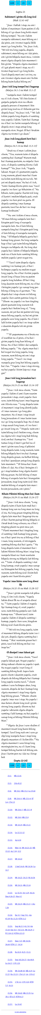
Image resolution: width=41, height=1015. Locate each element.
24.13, (25, 877)
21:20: (10, 885)
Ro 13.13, (14, 974)
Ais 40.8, (30, 959)
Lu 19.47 (18, 1004)
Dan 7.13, (19, 940)
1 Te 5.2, (18, 981)
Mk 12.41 (17, 775)
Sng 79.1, (25, 915)
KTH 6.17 (19, 996)
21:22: (10, 892)
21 (23, 3)
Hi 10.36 (31, 877)
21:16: (10, 847)
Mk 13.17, (27, 903)
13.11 (28, 952)
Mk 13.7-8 (28, 809)
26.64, (7, 944)
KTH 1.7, (14, 944)
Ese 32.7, (14, 929)
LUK (12, 3)
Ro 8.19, (18, 952)
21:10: (10, 809)
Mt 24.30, (27, 940)
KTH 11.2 (22, 918)
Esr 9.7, (18, 915)
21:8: (9, 798)
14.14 (20, 944)
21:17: (10, 858)
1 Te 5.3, (22, 974)
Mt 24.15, (19, 885)
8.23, (24, 952)
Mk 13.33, (27, 993)
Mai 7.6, (18, 847)
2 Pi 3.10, (25, 981)
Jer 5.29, (26, 892)
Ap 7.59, (14, 851)
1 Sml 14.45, (20, 866)
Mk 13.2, (24, 790)
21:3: (9, 783)
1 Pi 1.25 (16, 963)
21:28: (10, 952)
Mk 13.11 (27, 824)
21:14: (10, 824)
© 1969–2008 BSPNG (20, 1012)
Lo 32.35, (18, 892)
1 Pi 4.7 (32, 974)
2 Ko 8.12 (18, 783)
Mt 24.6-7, (19, 809)
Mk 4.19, (29, 970)
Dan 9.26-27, (10, 896)
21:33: (10, 959)
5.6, (27, 974)
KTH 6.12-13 (19, 933)
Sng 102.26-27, (21, 959)
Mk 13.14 (27, 885)
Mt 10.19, (19, 824)
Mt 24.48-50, (20, 970)
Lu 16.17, (9, 963)
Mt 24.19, (19, 903)
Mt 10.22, (19, 877)
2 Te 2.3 (12, 802)
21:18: (10, 866)
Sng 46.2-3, (19, 926)
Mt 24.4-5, (18, 798)
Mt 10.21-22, (27, 847)
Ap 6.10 (18, 840)
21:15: (10, 840)
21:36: (10, 993)
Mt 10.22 (18, 858)
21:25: (10, 926)
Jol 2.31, (21, 929)
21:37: (10, 1004)
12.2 (19, 851)
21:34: (10, 970)
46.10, (32, 892)
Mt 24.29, (29, 929)
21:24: (10, 915)
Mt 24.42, (19, 993)
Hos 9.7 (19, 896)
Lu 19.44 (31, 790)
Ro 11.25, (14, 918)
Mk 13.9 (25, 817)
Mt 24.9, (18, 817)
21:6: (9, 790)
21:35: (10, 981)
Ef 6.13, (13, 996)
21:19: (10, 877)
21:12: (10, 817)
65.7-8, (27, 926)
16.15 (11, 985)
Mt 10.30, (29, 866)
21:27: (10, 940)
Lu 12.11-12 (19, 832)
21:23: (10, 903)
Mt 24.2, (17, 790)
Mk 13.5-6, (27, 798)
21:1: (9, 775)
